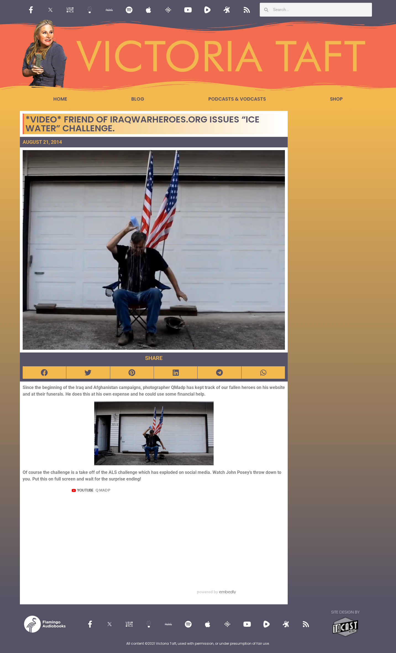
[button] (44, 372)
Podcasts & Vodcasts (237, 99)
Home (60, 99)
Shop (336, 99)
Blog (137, 99)
